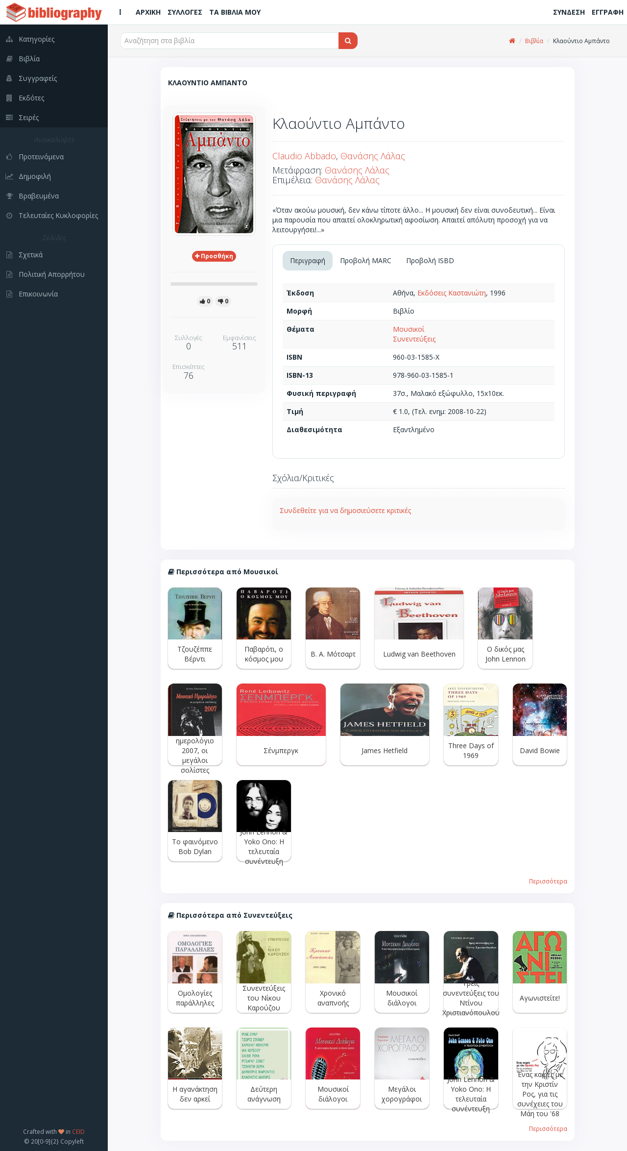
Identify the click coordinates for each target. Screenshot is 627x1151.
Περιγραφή (307, 260)
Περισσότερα (548, 881)
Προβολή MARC (365, 260)
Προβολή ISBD (430, 260)
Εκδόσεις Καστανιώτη (451, 292)
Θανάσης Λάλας (372, 156)
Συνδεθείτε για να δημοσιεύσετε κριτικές (345, 510)
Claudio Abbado (304, 156)
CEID (78, 1131)
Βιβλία (534, 41)
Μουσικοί (408, 329)
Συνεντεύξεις (414, 338)
